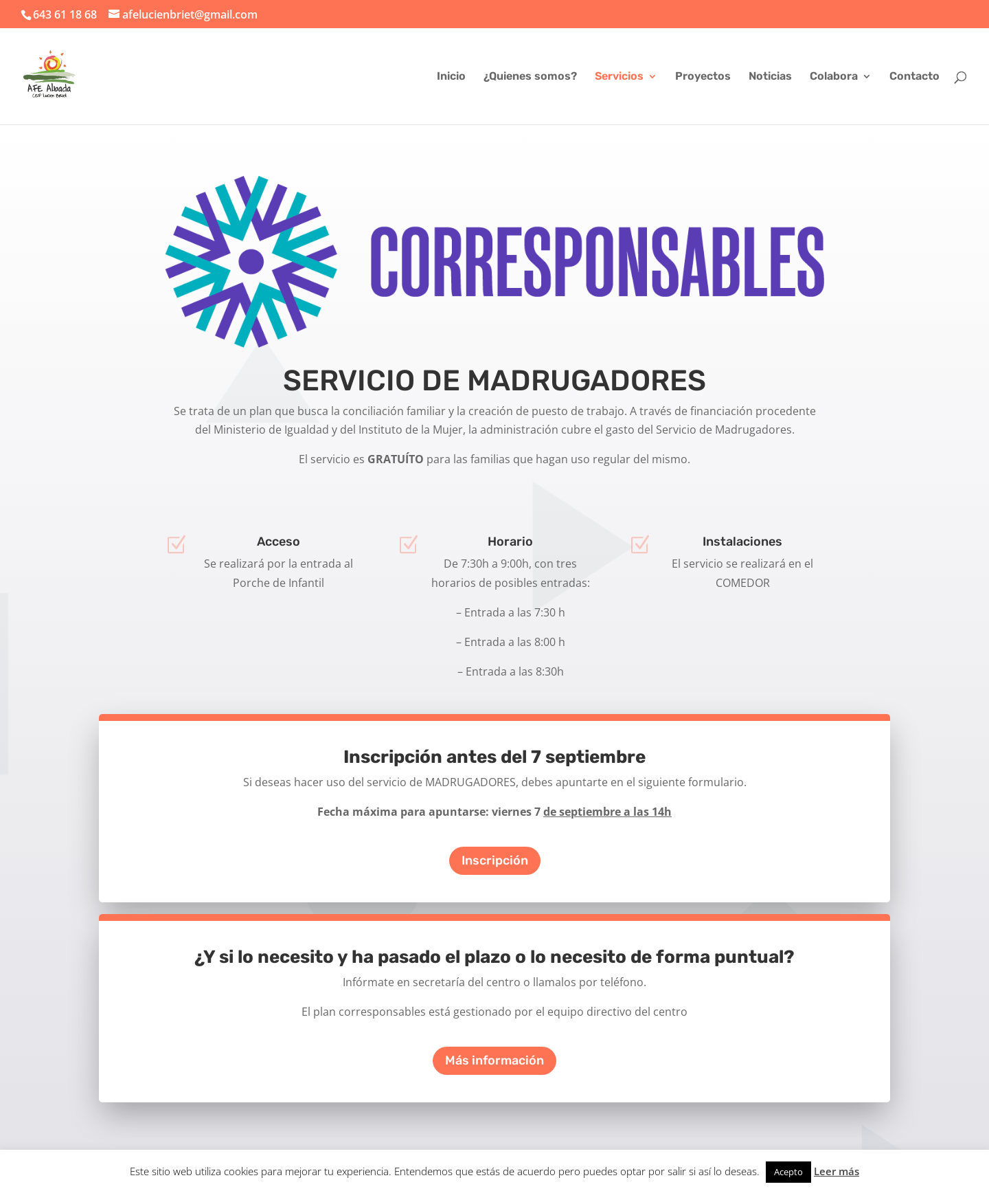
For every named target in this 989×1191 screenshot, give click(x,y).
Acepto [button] (788, 1172)
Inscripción (495, 860)
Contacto (914, 76)
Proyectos (703, 76)
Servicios (619, 76)
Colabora (834, 76)
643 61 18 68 (65, 14)
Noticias (770, 76)
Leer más (836, 1171)
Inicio (451, 76)
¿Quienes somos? (530, 76)
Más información (494, 1060)
